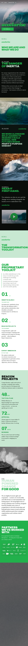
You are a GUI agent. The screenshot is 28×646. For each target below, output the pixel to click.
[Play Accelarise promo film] (14, 216)
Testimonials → (7, 29)
